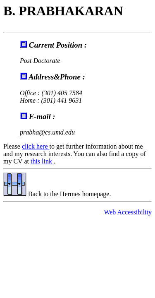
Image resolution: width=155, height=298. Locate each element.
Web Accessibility (128, 212)
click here (36, 146)
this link (42, 161)
